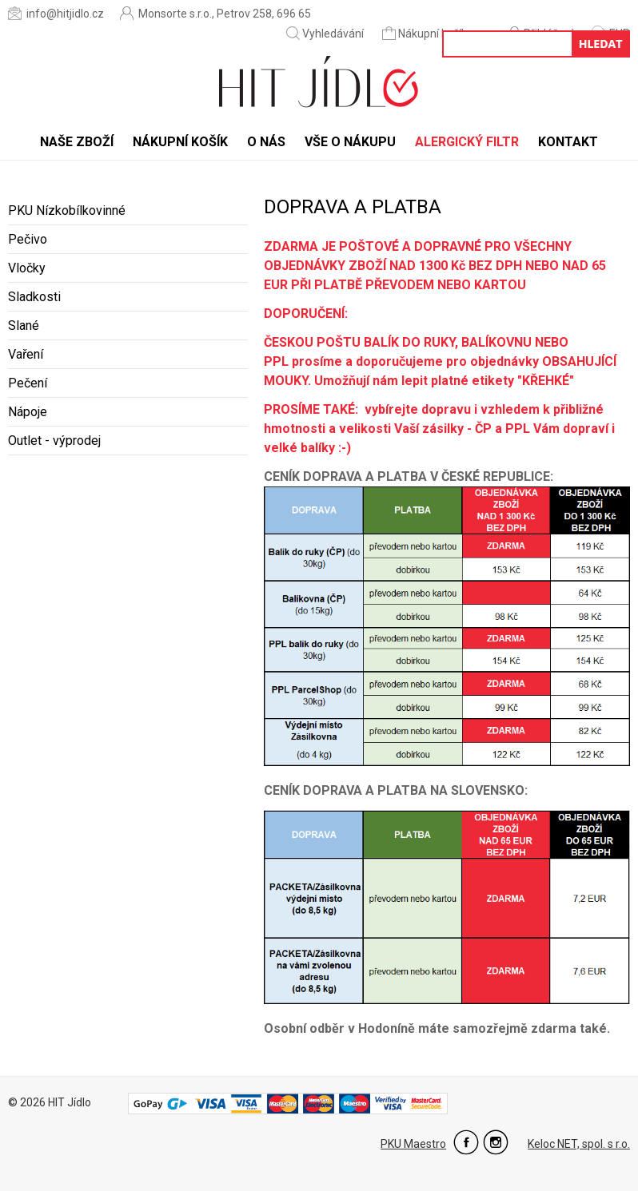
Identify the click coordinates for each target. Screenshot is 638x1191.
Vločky (27, 268)
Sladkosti (34, 296)
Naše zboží (77, 141)
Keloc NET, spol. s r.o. (579, 1143)
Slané (23, 325)
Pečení (27, 383)
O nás (266, 141)
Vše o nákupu (350, 141)
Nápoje (27, 411)
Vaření (25, 354)
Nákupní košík (425, 33)
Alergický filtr (467, 141)
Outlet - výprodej (54, 440)
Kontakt (568, 141)
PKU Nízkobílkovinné (67, 210)
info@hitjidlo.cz (56, 13)
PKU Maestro (413, 1143)
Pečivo (27, 239)
